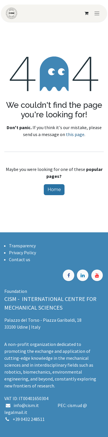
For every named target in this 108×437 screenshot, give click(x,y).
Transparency (22, 245)
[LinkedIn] (82, 275)
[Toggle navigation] (97, 13)
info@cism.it (27, 405)
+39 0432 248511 (29, 419)
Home (54, 189)
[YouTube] (97, 275)
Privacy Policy (22, 252)
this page (75, 134)
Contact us (19, 259)
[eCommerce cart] (86, 13)
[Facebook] (68, 275)
